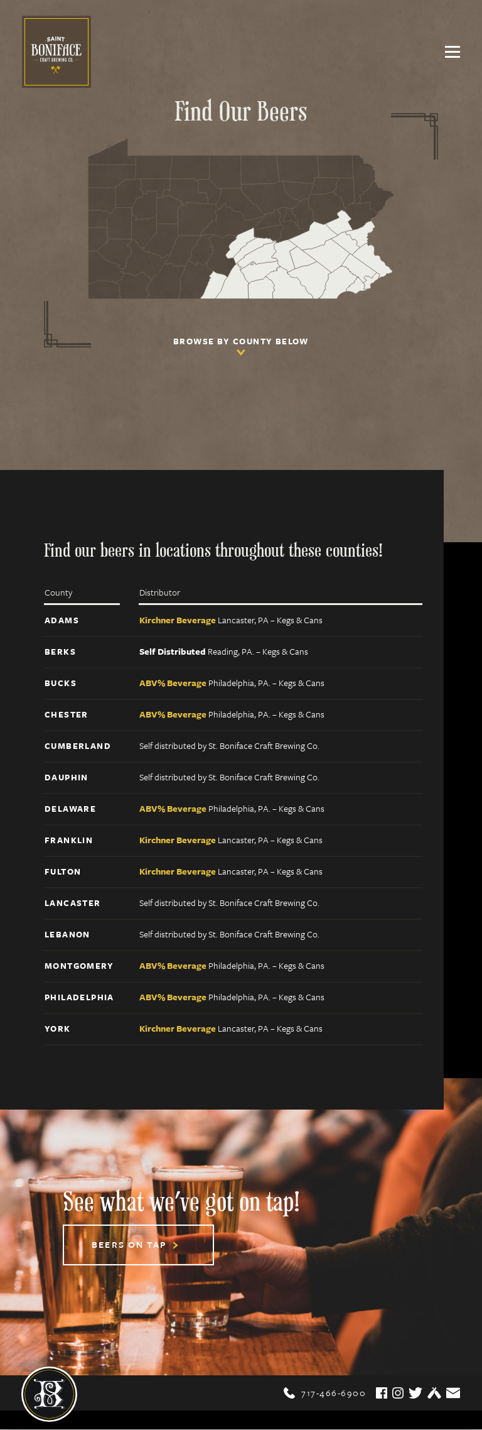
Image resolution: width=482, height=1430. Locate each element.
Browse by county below (241, 348)
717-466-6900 (325, 1393)
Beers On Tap (135, 1245)
